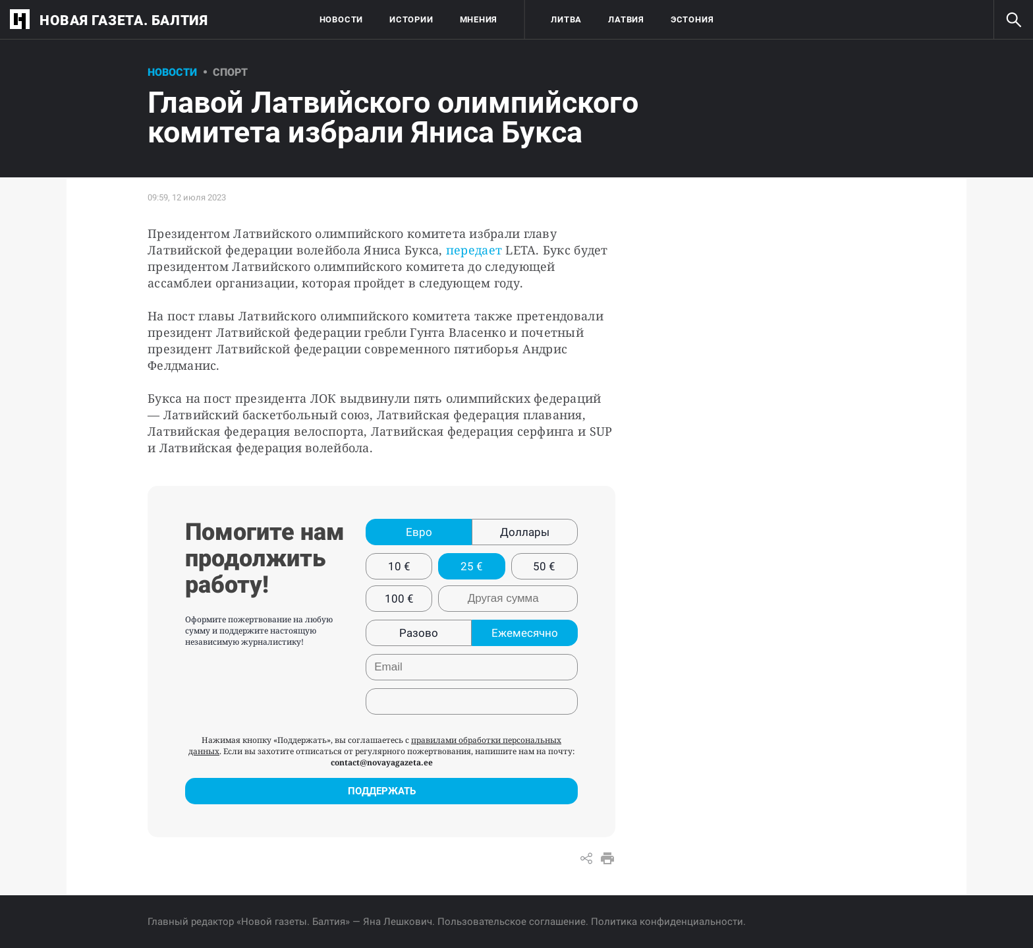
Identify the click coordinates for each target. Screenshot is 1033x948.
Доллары (524, 532)
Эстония (692, 19)
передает (475, 250)
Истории (411, 19)
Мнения (479, 19)
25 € (472, 566)
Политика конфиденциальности (667, 922)
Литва (566, 19)
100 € (399, 598)
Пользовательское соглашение (511, 922)
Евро (419, 532)
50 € (544, 566)
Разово (418, 632)
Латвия (626, 19)
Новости (341, 19)
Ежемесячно (524, 632)
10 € (399, 566)
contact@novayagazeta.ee (382, 762)
